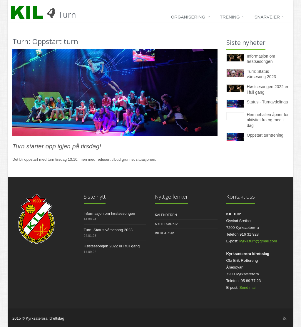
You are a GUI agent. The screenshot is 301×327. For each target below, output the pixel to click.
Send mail (247, 287)
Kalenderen (166, 215)
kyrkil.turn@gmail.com (258, 241)
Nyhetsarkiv (166, 224)
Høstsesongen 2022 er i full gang (112, 246)
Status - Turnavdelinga (267, 102)
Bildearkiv (164, 233)
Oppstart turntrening (265, 135)
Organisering (188, 16)
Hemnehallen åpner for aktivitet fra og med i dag (268, 120)
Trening (230, 16)
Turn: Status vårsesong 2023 (108, 230)
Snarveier (267, 16)
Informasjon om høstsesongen (109, 213)
